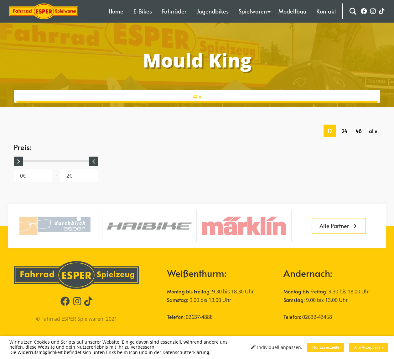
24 (344, 130)
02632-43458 (317, 316)
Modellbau (292, 11)
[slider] (18, 161)
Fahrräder (174, 11)
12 (330, 130)
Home (116, 11)
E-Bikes (142, 11)
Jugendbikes (212, 11)
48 (358, 130)
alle (373, 130)
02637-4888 (199, 316)
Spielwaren (253, 11)
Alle (197, 96)
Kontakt (326, 11)
